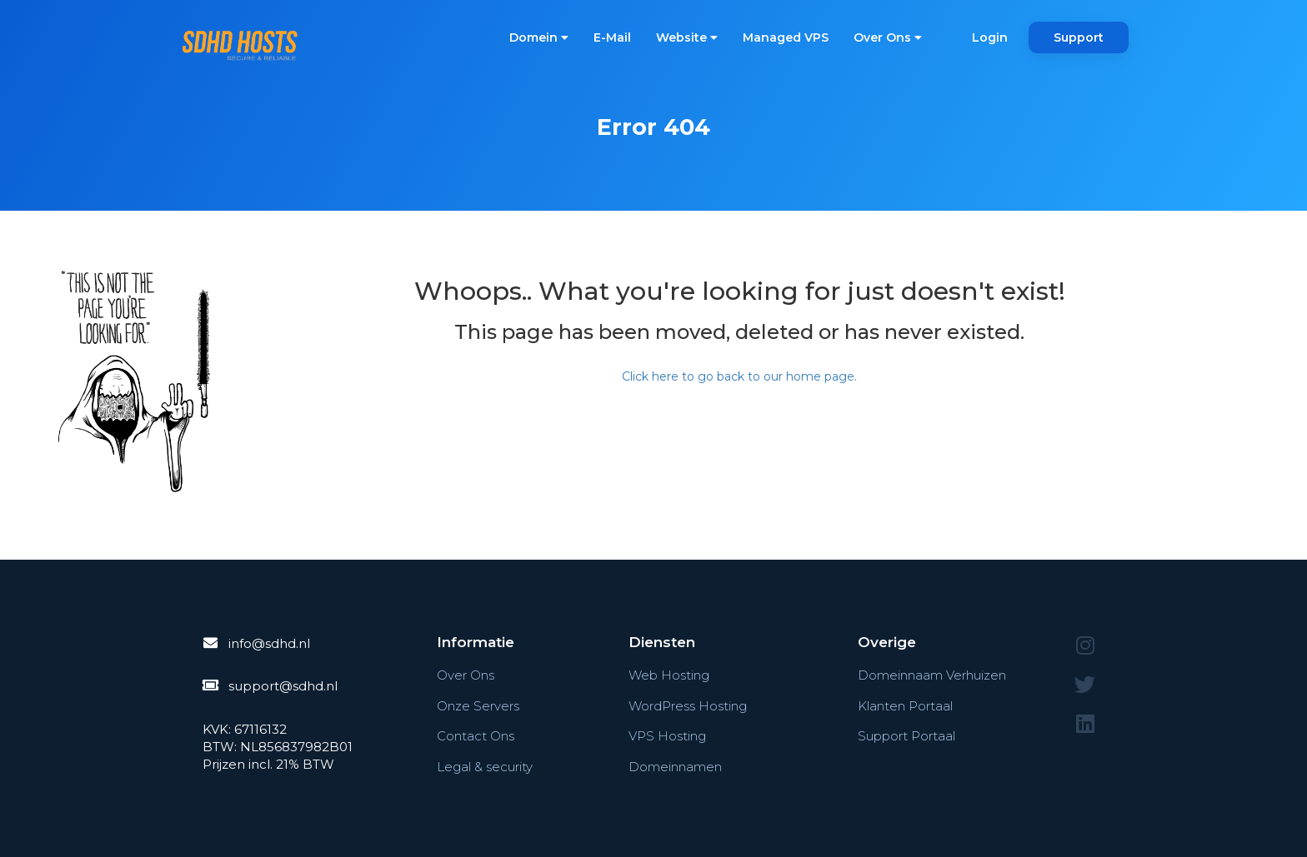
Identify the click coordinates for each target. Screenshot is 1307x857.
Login (990, 37)
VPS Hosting (667, 736)
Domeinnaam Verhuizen (932, 675)
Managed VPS (786, 37)
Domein (538, 37)
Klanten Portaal (905, 706)
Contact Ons (475, 736)
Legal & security (485, 767)
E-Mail (612, 37)
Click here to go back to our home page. (739, 376)
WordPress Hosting (687, 706)
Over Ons (888, 37)
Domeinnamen (675, 767)
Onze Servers (478, 706)
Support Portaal (906, 736)
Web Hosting (668, 675)
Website (687, 37)
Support (1079, 37)
